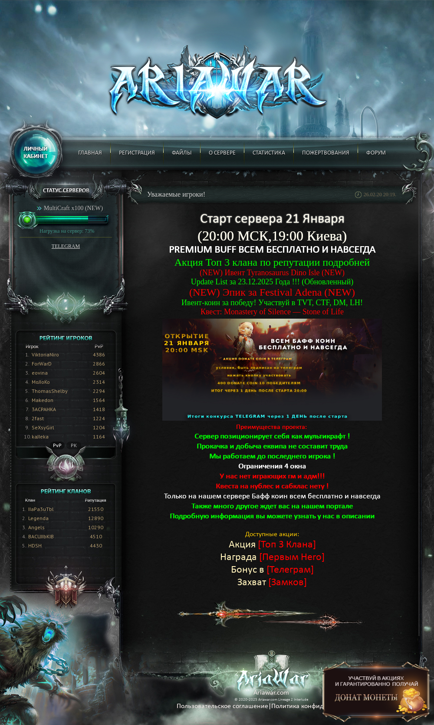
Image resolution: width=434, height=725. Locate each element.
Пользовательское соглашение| (224, 706)
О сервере (222, 153)
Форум (376, 153)
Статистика (269, 153)
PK (74, 445)
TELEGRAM (66, 246)
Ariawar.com (271, 692)
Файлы (182, 153)
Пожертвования (325, 153)
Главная (90, 153)
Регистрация (137, 153)
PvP (57, 445)
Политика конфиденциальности (318, 706)
